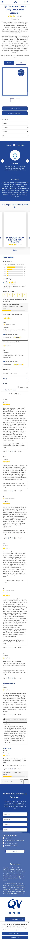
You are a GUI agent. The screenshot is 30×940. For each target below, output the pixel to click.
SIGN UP (15, 851)
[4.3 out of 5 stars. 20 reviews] (15, 244)
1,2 (17, 51)
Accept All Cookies (15, 933)
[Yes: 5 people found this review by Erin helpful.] (10, 538)
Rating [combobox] (15, 378)
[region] (15, 931)
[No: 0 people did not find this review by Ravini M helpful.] (14, 451)
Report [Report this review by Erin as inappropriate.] (20, 538)
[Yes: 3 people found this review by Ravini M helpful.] (10, 451)
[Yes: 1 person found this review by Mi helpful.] (10, 647)
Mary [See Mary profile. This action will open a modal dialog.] (4, 457)
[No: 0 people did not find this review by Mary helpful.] (14, 491)
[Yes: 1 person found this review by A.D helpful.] (10, 714)
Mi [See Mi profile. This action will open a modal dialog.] (3, 588)
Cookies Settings (15, 937)
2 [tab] (13, 174)
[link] (12, 283)
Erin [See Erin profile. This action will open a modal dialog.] (4, 322)
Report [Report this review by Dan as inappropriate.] (20, 678)
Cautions (15, 131)
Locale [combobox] (15, 383)
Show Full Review (8, 332)
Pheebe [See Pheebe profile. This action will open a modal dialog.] (5, 750)
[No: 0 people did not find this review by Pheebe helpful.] (14, 769)
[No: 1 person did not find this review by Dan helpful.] (14, 678)
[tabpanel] (15, 159)
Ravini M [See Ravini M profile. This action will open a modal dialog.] (5, 399)
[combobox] (16, 390)
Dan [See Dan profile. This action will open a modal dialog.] (4, 350)
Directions (15, 127)
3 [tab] (15, 174)
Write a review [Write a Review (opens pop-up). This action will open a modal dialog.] (15, 19)
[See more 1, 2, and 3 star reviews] (18, 364)
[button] (4, 295)
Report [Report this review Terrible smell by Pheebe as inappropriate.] (20, 769)
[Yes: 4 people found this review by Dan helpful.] (10, 678)
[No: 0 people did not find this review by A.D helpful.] (14, 714)
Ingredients (15, 119)
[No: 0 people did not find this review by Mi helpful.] (14, 647)
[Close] (29, 922)
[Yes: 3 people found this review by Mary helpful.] (10, 491)
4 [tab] (18, 174)
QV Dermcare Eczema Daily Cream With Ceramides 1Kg (14, 445)
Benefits (15, 123)
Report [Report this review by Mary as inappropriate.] (20, 491)
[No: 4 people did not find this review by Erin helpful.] (14, 538)
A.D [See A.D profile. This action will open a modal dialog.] (4, 685)
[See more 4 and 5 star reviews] (17, 337)
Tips (15, 136)
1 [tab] (11, 174)
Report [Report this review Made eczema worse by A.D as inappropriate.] (20, 714)
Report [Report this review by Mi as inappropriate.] (20, 647)
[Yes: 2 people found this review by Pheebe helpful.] (10, 769)
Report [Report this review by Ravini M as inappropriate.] (20, 451)
